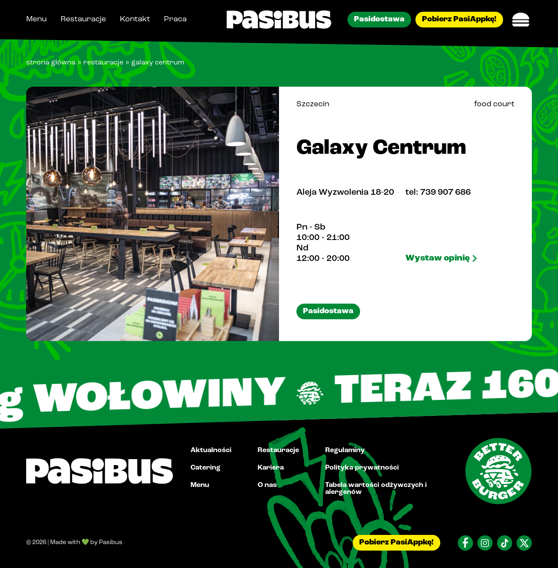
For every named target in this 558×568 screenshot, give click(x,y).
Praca (175, 19)
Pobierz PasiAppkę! (459, 19)
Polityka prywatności (362, 467)
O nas (267, 485)
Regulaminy (345, 450)
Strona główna (50, 62)
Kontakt (135, 19)
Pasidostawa (379, 19)
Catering (206, 467)
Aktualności (211, 450)
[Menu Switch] (521, 19)
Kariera (271, 467)
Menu (36, 19)
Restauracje (83, 19)
